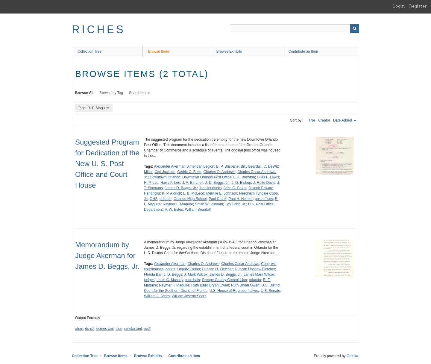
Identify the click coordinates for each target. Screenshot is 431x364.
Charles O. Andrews (220, 172)
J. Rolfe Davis (264, 183)
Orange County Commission (224, 280)
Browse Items (159, 51)
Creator (324, 120)
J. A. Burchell (192, 183)
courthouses (153, 269)
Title (312, 120)
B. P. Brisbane (227, 166)
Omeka (352, 356)
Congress (268, 264)
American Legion (200, 166)
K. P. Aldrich (171, 193)
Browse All (84, 93)
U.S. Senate (270, 291)
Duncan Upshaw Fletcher (255, 269)
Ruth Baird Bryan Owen (210, 285)
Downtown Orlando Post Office (206, 177)
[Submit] (354, 28)
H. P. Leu (151, 183)
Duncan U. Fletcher (217, 269)
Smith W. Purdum (209, 204)
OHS (153, 199)
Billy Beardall (251, 166)
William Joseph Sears (189, 296)
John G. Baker (235, 188)
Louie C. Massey (170, 280)
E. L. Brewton (244, 177)
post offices (264, 199)
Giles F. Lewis (268, 177)
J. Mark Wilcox (195, 274)
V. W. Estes (174, 209)
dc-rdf (89, 329)
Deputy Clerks (188, 269)
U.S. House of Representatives (234, 291)
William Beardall (198, 209)
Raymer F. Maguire (178, 204)
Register (418, 6)
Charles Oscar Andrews (240, 264)
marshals (192, 280)
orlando (166, 199)
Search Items (139, 93)
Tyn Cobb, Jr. (235, 204)
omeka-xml (133, 329)
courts (170, 269)
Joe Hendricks (210, 188)
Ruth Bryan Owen (245, 285)
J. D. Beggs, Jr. (217, 183)
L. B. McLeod (193, 193)
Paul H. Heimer (240, 199)
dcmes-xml (105, 329)
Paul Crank (217, 199)
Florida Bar (153, 274)
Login (398, 6)
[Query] (294, 28)
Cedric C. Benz (189, 172)
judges (149, 280)
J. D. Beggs (172, 274)
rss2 (147, 329)
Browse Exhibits (229, 51)
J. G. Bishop (241, 183)
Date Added (343, 120)
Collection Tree (89, 51)
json (119, 329)
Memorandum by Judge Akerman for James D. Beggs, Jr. (107, 255)
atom (79, 329)
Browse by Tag (111, 93)
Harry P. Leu (170, 183)
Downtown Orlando (165, 177)
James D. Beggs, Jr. (181, 188)
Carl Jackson (164, 172)
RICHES (98, 29)
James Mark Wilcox (259, 274)
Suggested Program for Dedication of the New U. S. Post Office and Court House (107, 163)
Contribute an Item (303, 51)
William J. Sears (157, 296)
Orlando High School (190, 199)
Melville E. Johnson (221, 193)
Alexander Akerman (170, 166)
